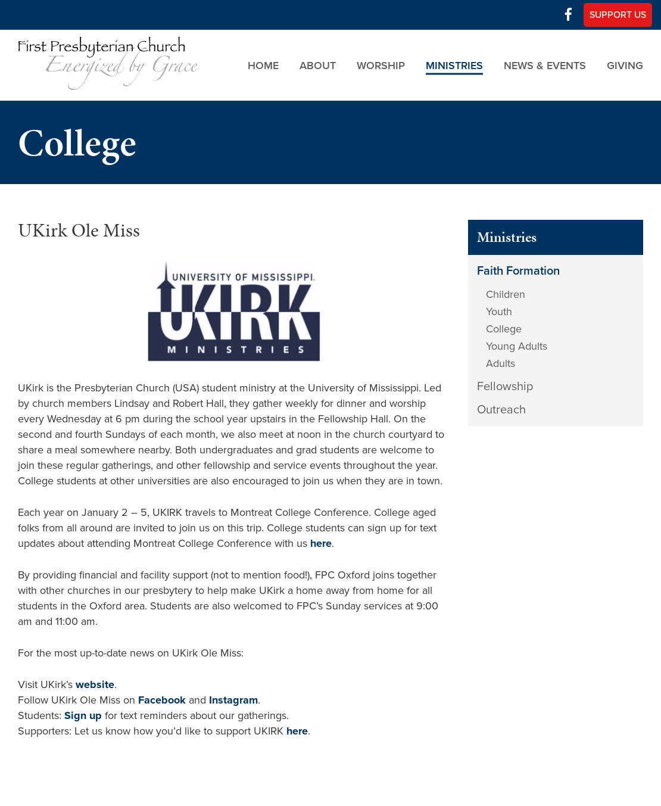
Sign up (83, 715)
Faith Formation (518, 271)
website (95, 684)
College (504, 328)
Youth (499, 311)
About (318, 64)
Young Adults (516, 346)
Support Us (618, 15)
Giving (625, 64)
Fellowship (505, 386)
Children (505, 294)
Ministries (454, 64)
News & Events (545, 64)
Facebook (162, 700)
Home (263, 64)
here (321, 543)
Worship (381, 64)
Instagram (233, 700)
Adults (500, 363)
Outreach (501, 410)
